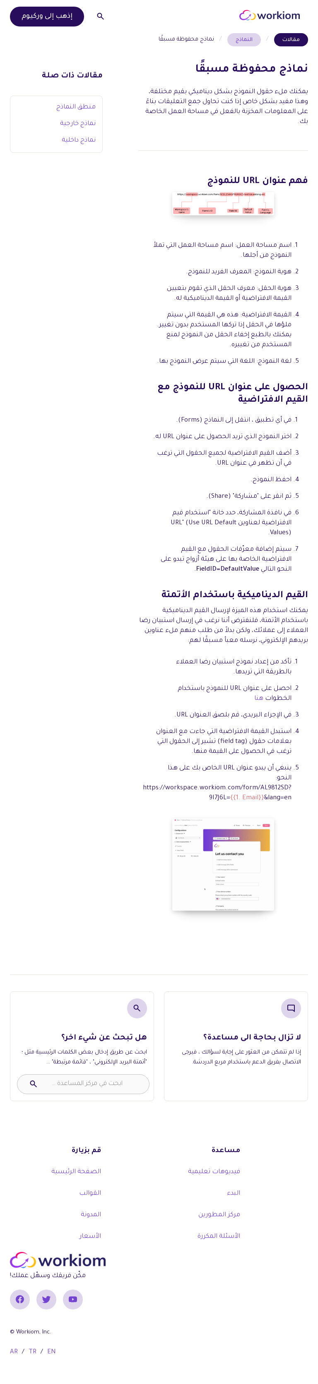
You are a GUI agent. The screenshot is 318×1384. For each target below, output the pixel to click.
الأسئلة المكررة (219, 1236)
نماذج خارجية (78, 124)
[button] (229, 15)
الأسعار (90, 1236)
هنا (258, 698)
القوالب (90, 1193)
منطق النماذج (76, 107)
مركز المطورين (219, 1215)
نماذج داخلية (79, 140)
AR (14, 1352)
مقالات (291, 40)
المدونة (91, 1215)
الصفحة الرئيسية (76, 1172)
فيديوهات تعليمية (214, 1172)
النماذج (244, 40)
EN (51, 1352)
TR (32, 1352)
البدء (233, 1193)
